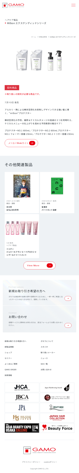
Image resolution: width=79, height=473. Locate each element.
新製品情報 (43, 37)
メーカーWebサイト (21, 143)
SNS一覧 (44, 364)
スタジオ (44, 346)
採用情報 (8, 375)
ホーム (33, 37)
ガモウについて (47, 341)
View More (40, 265)
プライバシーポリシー (31, 462)
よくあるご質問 (11, 364)
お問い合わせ (46, 369)
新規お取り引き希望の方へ (15, 341)
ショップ (8, 352)
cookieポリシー (50, 462)
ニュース (44, 358)
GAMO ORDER (11, 369)
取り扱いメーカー (48, 352)
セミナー (8, 358)
